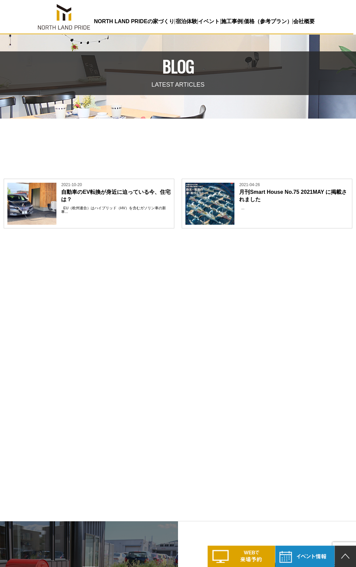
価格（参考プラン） (267, 21)
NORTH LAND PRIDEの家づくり (134, 21)
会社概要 (303, 21)
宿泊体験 (185, 21)
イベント (208, 21)
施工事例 (231, 21)
